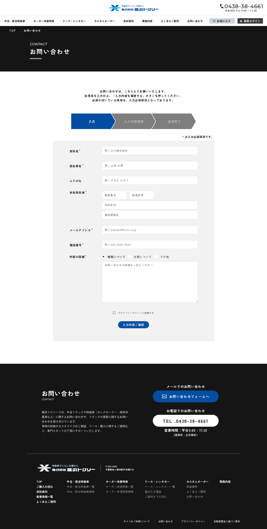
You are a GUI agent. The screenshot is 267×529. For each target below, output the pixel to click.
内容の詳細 (77, 257)
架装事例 (191, 486)
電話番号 (76, 245)
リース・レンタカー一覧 (160, 486)
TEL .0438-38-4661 (186, 420)
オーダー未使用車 (43, 21)
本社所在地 (77, 192)
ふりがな (76, 181)
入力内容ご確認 (133, 325)
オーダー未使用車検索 (120, 491)
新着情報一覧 (44, 496)
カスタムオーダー (104, 21)
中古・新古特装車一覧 (81, 486)
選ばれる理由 (153, 491)
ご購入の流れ (44, 486)
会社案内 (128, 21)
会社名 (74, 151)
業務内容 (147, 21)
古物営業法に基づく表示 (227, 521)
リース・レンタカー (74, 21)
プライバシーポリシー (130, 313)
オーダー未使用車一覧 (120, 486)
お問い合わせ (195, 21)
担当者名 (76, 166)
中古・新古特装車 (14, 21)
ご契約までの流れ (156, 496)
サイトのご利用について (136, 521)
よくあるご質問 (170, 21)
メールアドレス (80, 230)
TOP (39, 481)
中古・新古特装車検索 (81, 491)
